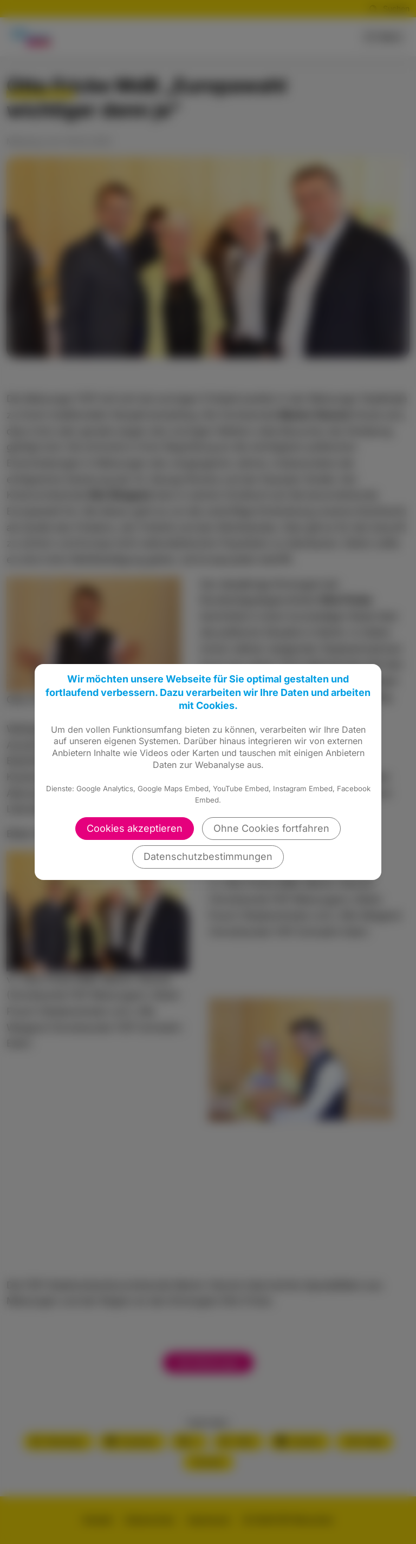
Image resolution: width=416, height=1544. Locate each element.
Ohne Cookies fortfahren (271, 828)
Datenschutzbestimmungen (208, 856)
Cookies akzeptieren (135, 828)
